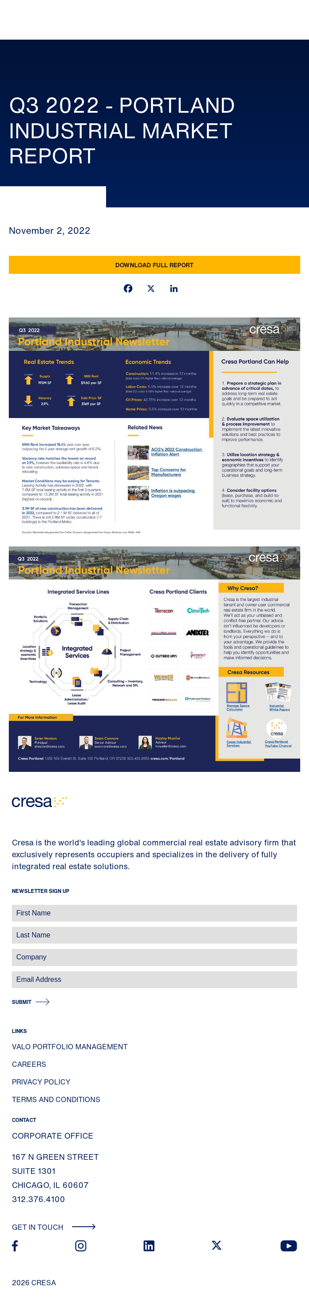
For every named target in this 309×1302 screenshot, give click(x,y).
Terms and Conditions (56, 1099)
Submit (21, 1002)
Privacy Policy (41, 1082)
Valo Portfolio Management (70, 1046)
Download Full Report (154, 264)
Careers (29, 1064)
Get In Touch (54, 1227)
